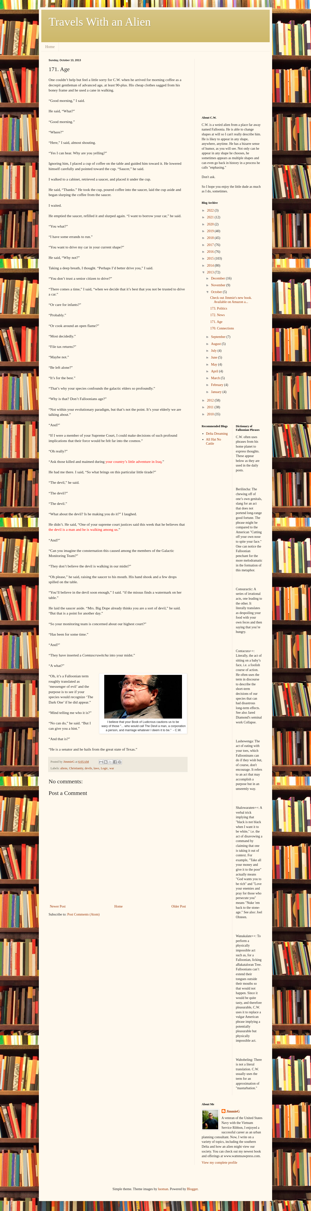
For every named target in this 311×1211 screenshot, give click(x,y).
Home (50, 47)
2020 (211, 224)
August (216, 344)
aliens (63, 768)
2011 (211, 407)
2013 (211, 272)
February (217, 385)
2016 (211, 252)
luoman (163, 1189)
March (216, 378)
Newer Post (58, 906)
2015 (211, 258)
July (214, 350)
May (214, 364)
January (216, 392)
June (214, 357)
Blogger (192, 1189)
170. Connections (222, 328)
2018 (211, 238)
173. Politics (218, 308)
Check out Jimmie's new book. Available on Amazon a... (231, 300)
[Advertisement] (226, 83)
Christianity (76, 768)
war (111, 768)
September (218, 337)
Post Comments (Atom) (83, 914)
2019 (211, 231)
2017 (211, 245)
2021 (211, 217)
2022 (211, 210)
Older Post (179, 906)
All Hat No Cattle (213, 441)
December (218, 278)
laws (96, 768)
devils (88, 768)
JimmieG (233, 1111)
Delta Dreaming (217, 433)
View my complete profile (219, 1162)
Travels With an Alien (100, 21)
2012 (211, 400)
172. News (217, 315)
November (218, 285)
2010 (211, 414)
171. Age (216, 322)
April (215, 371)
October (217, 292)
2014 (211, 265)
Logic (104, 768)
